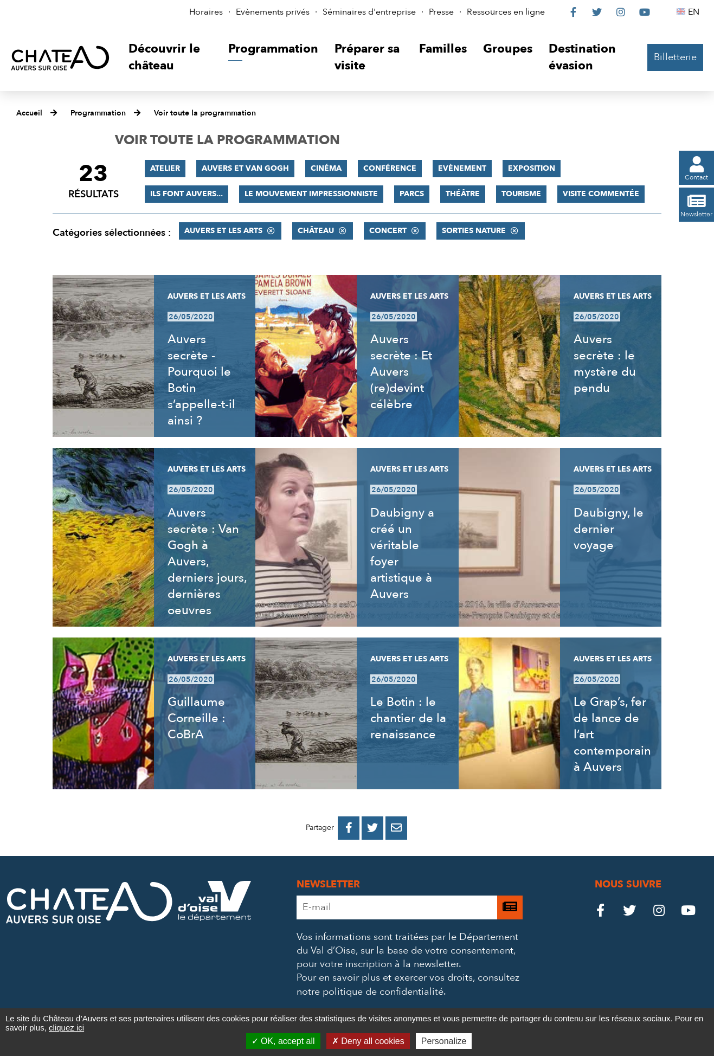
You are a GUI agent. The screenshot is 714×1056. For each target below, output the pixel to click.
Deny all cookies (368, 1041)
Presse (441, 12)
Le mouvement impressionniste (311, 194)
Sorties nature (474, 231)
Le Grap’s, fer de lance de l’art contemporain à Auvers (612, 734)
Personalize (444, 1041)
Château (316, 231)
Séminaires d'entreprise (369, 12)
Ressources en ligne (506, 12)
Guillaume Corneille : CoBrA (197, 718)
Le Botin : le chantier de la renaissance (408, 718)
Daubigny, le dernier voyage (609, 529)
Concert (388, 231)
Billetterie (675, 57)
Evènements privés (273, 12)
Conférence (389, 168)
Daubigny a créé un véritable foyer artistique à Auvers (402, 553)
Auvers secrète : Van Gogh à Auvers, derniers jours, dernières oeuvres (207, 562)
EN (695, 12)
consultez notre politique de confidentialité (408, 984)
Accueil (29, 113)
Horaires (206, 12)
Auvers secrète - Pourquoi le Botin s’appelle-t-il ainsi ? (201, 380)
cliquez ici (66, 1027)
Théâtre (463, 194)
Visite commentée (601, 194)
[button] (170, 57)
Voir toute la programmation (205, 113)
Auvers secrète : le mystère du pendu (605, 363)
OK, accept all (283, 1041)
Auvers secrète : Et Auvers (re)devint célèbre (401, 372)
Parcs (412, 194)
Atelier (165, 168)
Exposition (531, 168)
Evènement (462, 168)
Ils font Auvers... (186, 194)
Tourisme (521, 194)
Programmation (98, 113)
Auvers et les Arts (223, 231)
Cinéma (326, 168)
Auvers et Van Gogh (245, 168)
